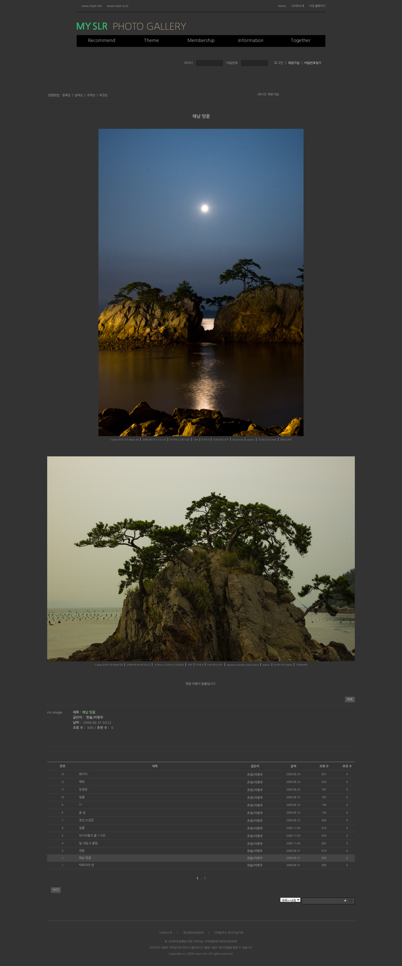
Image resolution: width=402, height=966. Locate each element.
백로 (82, 781)
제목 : (77, 712)
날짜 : (77, 722)
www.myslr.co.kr (117, 6)
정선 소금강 (86, 820)
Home (282, 6)
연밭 (82, 850)
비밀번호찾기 (312, 63)
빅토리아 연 (86, 865)
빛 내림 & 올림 (88, 843)
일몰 (82, 797)
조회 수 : (79, 727)
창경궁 (83, 789)
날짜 (293, 766)
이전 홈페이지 (317, 6)
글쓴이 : (79, 717)
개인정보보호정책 (193, 932)
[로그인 (262, 94)
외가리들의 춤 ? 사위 (92, 835)
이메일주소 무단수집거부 (228, 932)
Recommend (101, 40)
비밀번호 (232, 63)
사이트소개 (297, 6)
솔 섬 (82, 812)
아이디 (188, 63)
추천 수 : (103, 727)
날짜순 (79, 95)
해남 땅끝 (201, 116)
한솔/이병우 (94, 717)
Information (251, 40)
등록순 (66, 95)
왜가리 (83, 774)
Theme (151, 40)
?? (80, 804)
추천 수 (347, 766)
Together (300, 40)
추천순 (103, 95)
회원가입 (293, 63)
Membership (201, 40)
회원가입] (273, 94)
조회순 (91, 95)
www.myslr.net (92, 6)
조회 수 (324, 766)
